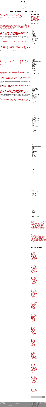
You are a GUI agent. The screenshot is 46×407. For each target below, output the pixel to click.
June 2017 (33, 340)
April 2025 (33, 253)
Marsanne (42, 229)
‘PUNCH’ (16, 80)
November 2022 (34, 280)
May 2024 (33, 263)
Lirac (32, 149)
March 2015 (33, 365)
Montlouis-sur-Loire (8, 25)
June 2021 (33, 296)
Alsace (33, 164)
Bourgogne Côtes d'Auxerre (36, 61)
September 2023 (34, 271)
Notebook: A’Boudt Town (35, 16)
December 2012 (34, 389)
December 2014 (34, 368)
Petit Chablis (34, 63)
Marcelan (38, 229)
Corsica (27, 72)
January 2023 (33, 278)
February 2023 (33, 277)
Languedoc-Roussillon (19, 72)
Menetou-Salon (20, 25)
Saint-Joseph (34, 156)
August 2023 (33, 272)
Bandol (33, 137)
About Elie (5, 5)
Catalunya (33, 198)
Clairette (32, 222)
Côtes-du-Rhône (34, 143)
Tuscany (33, 177)
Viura (32, 243)
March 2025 (33, 254)
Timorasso (43, 241)
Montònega (38, 231)
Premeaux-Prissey (34, 75)
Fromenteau (33, 224)
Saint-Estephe (34, 45)
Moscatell (42, 231)
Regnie (33, 51)
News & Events (33, 5)
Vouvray (24, 24)
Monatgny (33, 68)
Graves (33, 42)
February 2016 (33, 355)
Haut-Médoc (34, 43)
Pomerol (33, 41)
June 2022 (33, 285)
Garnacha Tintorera (34, 225)
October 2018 (33, 325)
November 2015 (34, 358)
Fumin (37, 224)
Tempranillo (36, 241)
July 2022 (32, 284)
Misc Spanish (34, 193)
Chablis (33, 102)
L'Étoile (33, 27)
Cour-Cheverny (20, 24)
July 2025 (32, 250)
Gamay (39, 224)
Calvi (32, 221)
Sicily (32, 183)
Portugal (32, 186)
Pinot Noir (39, 237)
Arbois (33, 30)
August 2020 (33, 305)
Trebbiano (33, 242)
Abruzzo (33, 173)
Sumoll (32, 241)
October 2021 (33, 292)
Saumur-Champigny (17, 26)
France (23, 27)
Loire (10, 28)
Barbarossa (33, 219)
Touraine (28, 26)
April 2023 (33, 275)
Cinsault (44, 221)
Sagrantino (33, 239)
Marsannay (33, 79)
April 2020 (33, 309)
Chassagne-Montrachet (35, 94)
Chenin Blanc (41, 221)
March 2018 (33, 332)
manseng (35, 229)
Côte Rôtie (33, 152)
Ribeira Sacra (34, 211)
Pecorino (40, 234)
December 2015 (34, 357)
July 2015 (32, 361)
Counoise (44, 222)
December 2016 (34, 346)
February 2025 (33, 255)
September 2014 (34, 371)
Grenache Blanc (40, 226)
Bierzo (33, 200)
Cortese (36, 222)
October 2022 (33, 281)
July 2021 (32, 295)
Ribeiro (18, 101)
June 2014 (33, 373)
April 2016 (33, 353)
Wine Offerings (13, 5)
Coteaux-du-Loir (10, 24)
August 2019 (33, 316)
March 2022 (33, 287)
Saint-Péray (33, 155)
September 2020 (34, 304)
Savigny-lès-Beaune (35, 89)
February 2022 (33, 288)
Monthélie (33, 90)
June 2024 (33, 262)
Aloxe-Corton (34, 92)
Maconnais (41, 228)
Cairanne (33, 150)
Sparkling (44, 240)
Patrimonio (5, 72)
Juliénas (33, 50)
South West (33, 160)
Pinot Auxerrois (36, 236)
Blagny (33, 93)
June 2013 (33, 384)
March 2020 (33, 310)
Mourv (32, 232)
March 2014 (33, 375)
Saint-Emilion (34, 39)
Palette (33, 133)
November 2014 (34, 369)
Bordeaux (10, 100)
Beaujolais (17, 100)
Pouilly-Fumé (15, 24)
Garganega (42, 224)
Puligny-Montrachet (35, 88)
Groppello (33, 227)
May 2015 (33, 363)
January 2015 (33, 367)
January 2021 (33, 300)
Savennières (12, 26)
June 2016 (33, 351)
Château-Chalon (34, 28)
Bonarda (32, 220)
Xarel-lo (34, 243)
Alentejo (33, 187)
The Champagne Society (35, 19)
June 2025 (33, 251)
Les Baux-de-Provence (35, 134)
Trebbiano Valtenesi (38, 242)
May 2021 (33, 297)
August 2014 (33, 372)
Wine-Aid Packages (5, 28)
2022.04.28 (5, 85)
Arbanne (38, 218)
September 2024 (34, 260)
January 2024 (33, 267)
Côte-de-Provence (35, 135)
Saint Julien (33, 46)
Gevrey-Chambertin (35, 76)
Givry (16, 99)
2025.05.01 (5, 24)
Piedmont (33, 170)
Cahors (33, 163)
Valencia (33, 210)
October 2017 (33, 336)
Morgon (33, 58)
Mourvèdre (36, 232)
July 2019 (32, 317)
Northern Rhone (34, 151)
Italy (32, 168)
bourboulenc (36, 220)
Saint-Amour (34, 49)
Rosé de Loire (8, 27)
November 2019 (34, 313)
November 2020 (34, 302)
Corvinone (39, 222)
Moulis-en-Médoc (35, 36)
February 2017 (33, 344)
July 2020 (32, 306)
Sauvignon (40, 239)
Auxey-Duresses (34, 97)
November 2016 (34, 347)
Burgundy (20, 100)
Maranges (33, 99)
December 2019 (34, 312)
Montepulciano (33, 231)
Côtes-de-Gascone (35, 161)
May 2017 (33, 341)
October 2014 (33, 370)
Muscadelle (40, 232)
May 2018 (33, 330)
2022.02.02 (5, 99)
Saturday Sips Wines (34, 17)
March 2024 (33, 265)
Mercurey (33, 66)
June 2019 (33, 318)
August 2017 (33, 338)
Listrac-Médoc (34, 35)
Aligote (32, 218)
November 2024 (34, 258)
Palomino (42, 233)
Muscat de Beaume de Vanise (36, 146)
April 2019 (33, 320)
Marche (33, 172)
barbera (36, 219)
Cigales (33, 199)
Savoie (33, 31)
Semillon (38, 240)
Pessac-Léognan (34, 40)
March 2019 (33, 321)
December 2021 (34, 290)
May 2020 (33, 308)
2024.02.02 (5, 41)
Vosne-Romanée (34, 71)
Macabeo (38, 228)
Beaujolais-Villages (35, 56)
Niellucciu (39, 233)
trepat (43, 242)
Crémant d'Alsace (34, 165)
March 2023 (33, 276)
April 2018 (33, 331)
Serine (41, 240)
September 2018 (34, 326)
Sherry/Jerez (34, 201)
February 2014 (33, 376)
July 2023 (32, 273)
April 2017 (33, 342)
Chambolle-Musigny (35, 78)
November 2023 (34, 269)
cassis (33, 136)
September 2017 (34, 337)
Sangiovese (37, 239)
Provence (33, 132)
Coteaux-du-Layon (24, 26)
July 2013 (32, 383)
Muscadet (5, 26)
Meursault (33, 95)
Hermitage (33, 153)
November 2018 (34, 324)
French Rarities (34, 131)
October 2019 (33, 314)
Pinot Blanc (41, 236)
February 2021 (33, 299)
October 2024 (33, 259)
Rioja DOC (8, 86)
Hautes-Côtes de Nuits (35, 73)
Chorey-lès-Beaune (35, 87)
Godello (32, 226)
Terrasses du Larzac (35, 106)
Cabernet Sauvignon (42, 220)
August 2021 (33, 294)
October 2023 (33, 270)
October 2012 (33, 391)
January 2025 (33, 256)
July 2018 (32, 328)
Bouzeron (33, 65)
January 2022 (33, 289)
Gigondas (33, 144)
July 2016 (32, 350)
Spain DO (28, 85)
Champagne (24, 100)
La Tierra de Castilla (20, 85)
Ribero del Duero (34, 196)
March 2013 (33, 386)
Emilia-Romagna (34, 171)
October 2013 (33, 380)
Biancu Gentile (40, 219)
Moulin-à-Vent (22, 99)
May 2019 (33, 319)
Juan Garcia (40, 227)
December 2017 (34, 335)
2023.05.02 (5, 55)
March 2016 (33, 354)
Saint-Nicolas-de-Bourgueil (36, 120)
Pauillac (19, 99)
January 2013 (33, 388)
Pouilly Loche (36, 238)
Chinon (16, 25)
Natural (32, 233)
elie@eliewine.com (18, 403)
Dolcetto (32, 223)
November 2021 (34, 291)
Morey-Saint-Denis (35, 74)
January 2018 (33, 334)
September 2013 (34, 381)
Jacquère (36, 227)
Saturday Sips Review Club (35, 18)
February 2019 (33, 322)
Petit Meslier (39, 235)
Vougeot (33, 72)
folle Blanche (42, 223)
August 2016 (33, 349)
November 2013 (34, 379)
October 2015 (33, 359)
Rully (14, 99)
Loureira (34, 228)
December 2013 (34, 378)
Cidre (32, 32)
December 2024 (34, 257)
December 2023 (34, 268)
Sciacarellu (35, 240)
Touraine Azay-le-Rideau (36, 118)
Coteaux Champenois (35, 104)
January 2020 (33, 311)
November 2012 (34, 390)
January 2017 (33, 345)
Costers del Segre (34, 207)
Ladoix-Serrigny (34, 101)
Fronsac (33, 37)
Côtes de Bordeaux (35, 38)
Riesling (39, 238)
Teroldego (39, 241)
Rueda (33, 192)
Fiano (39, 223)
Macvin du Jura (34, 29)
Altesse (35, 218)
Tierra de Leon (34, 208)
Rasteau (33, 147)
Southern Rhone (11, 101)
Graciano (35, 226)
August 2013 (33, 382)
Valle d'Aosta (34, 176)
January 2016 (33, 356)
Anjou (17, 27)
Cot (41, 222)
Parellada (32, 234)
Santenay (33, 100)
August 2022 (33, 283)
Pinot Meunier (35, 237)
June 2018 (33, 329)
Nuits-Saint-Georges (35, 77)
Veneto (33, 175)
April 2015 (33, 364)
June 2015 (33, 362)
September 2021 (34, 293)
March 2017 (33, 343)
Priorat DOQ (34, 195)
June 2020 (33, 307)
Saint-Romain (34, 98)
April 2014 (33, 374)
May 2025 (33, 252)
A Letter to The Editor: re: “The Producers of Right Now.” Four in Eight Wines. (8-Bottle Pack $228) (15, 77)
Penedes (13, 100)
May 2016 (33, 352)
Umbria (33, 184)
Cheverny (20, 27)
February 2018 (33, 333)
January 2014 (33, 377)
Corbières (33, 107)
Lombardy (33, 174)
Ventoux (33, 142)
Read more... (13, 28)
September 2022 (34, 282)
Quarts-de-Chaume (3, 27)
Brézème (33, 154)
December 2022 (34, 279)
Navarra (15, 101)
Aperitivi (33, 169)
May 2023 (33, 274)
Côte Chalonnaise (10, 99)
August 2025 (33, 249)
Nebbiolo (35, 233)
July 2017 (32, 339)
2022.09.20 (5, 71)
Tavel (32, 145)
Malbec (32, 229)
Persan (35, 235)
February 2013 (33, 387)
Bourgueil (13, 25)
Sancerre (8, 26)
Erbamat (36, 223)
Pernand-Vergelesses (35, 86)
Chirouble (33, 57)
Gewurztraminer (40, 225)
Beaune (33, 91)
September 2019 (34, 315)
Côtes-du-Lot (34, 162)
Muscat (43, 232)
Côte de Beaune (34, 96)
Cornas (33, 157)
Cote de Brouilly (34, 59)
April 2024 (33, 264)
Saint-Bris (33, 62)
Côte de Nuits (34, 70)
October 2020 (33, 303)
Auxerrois (41, 218)
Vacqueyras (33, 148)
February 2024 (33, 266)
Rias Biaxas (33, 212)
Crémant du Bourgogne (35, 85)
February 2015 (33, 366)
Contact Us (40, 5)
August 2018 (33, 327)
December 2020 (34, 301)
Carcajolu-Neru (35, 221)
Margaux (33, 34)
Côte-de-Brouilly (34, 48)
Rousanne (42, 238)
